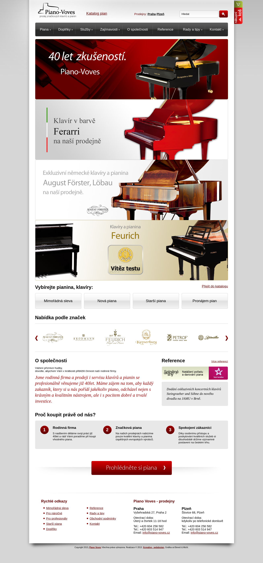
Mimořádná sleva (58, 301)
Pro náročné (54, 513)
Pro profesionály (57, 518)
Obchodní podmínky (103, 518)
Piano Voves (95, 547)
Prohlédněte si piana (131, 467)
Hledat (223, 13)
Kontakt (95, 523)
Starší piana (156, 301)
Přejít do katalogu (215, 286)
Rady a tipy (97, 513)
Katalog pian (96, 13)
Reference (96, 508)
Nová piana (106, 301)
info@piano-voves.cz (156, 532)
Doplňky (51, 529)
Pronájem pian (204, 301)
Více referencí (219, 361)
